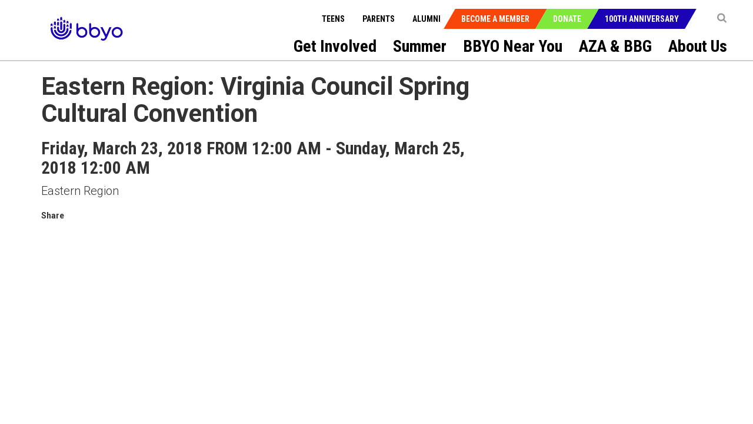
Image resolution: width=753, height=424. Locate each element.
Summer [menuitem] (420, 46)
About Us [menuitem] (697, 46)
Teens (333, 19)
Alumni (426, 19)
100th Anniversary (642, 19)
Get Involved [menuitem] (335, 46)
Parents (378, 19)
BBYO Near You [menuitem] (512, 46)
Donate (567, 19)
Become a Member (495, 19)
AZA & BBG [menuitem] (615, 46)
